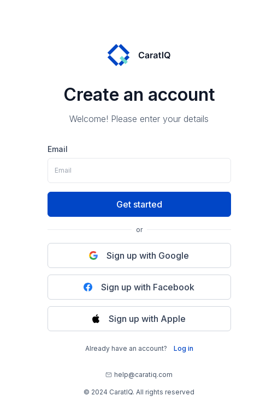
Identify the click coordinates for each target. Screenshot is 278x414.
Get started (139, 204)
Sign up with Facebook (139, 287)
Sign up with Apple (138, 318)
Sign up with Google (139, 255)
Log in (183, 348)
